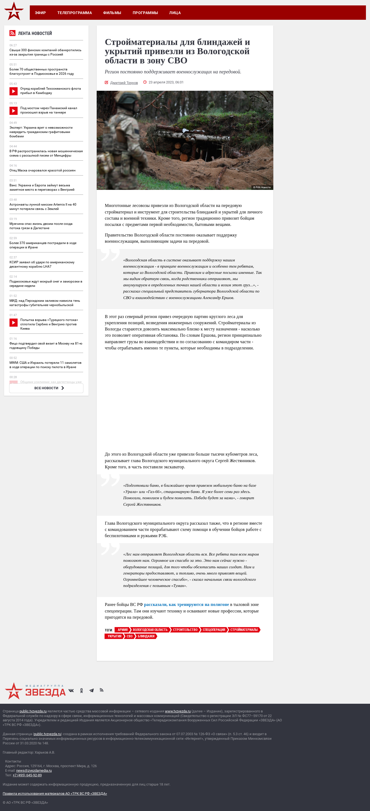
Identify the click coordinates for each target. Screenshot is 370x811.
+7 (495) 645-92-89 (27, 775)
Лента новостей (30, 34)
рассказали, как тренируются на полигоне (186, 604)
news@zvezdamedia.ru (34, 770)
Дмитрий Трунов (124, 83)
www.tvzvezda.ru (178, 711)
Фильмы (112, 13)
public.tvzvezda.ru (33, 711)
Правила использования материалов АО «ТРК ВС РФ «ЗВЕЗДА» (55, 793)
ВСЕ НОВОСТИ (50, 388)
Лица (175, 13)
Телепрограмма (74, 13)
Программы (145, 13)
